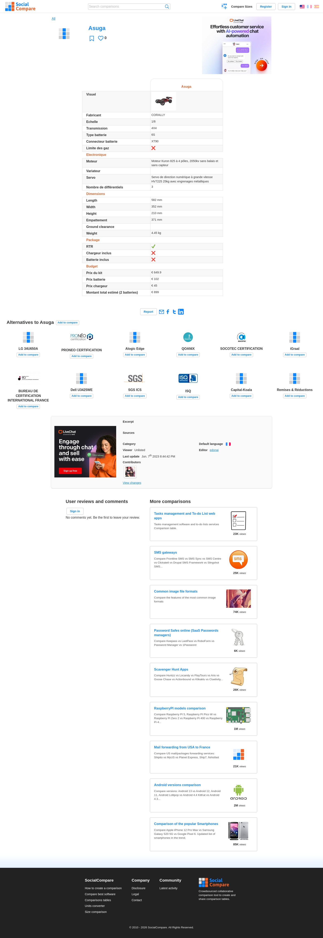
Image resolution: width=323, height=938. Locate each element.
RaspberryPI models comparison (180, 708)
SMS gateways (165, 552)
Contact (137, 900)
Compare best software (100, 894)
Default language (211, 444)
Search (167, 6)
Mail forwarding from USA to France (182, 747)
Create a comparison (224, 7)
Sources (129, 432)
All (53, 18)
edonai (214, 450)
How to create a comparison (103, 888)
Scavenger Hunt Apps (171, 669)
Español (316, 6)
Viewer (127, 450)
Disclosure (138, 888)
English (302, 6)
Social (218, 883)
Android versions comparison (177, 785)
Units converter (95, 906)
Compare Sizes (241, 6)
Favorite (92, 38)
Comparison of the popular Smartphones (186, 824)
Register (266, 6)
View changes (132, 482)
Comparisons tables (98, 900)
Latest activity (168, 888)
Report (148, 311)
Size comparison (96, 912)
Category (129, 444)
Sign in (286, 6)
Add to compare (67, 322)
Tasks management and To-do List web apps (184, 516)
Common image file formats (176, 591)
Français (309, 6)
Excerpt (128, 421)
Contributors (132, 462)
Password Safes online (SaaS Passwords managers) (186, 633)
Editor (203, 450)
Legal (135, 894)
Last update (131, 456)
